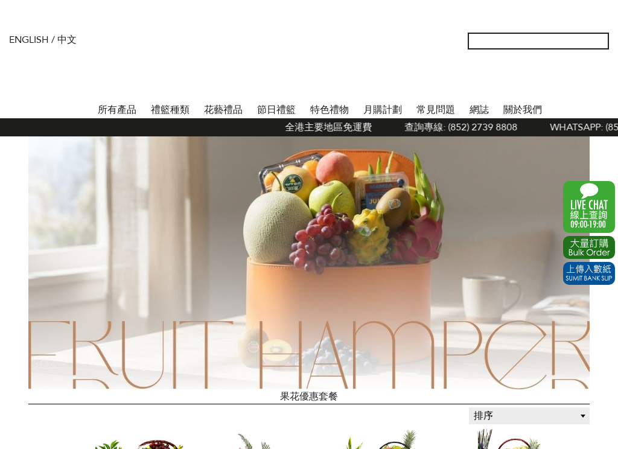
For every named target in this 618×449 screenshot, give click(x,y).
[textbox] (529, 415)
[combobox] (529, 415)
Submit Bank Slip (589, 273)
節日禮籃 (276, 109)
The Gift (309, 65)
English (29, 39)
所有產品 (117, 109)
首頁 (79, 107)
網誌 (479, 109)
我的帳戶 (542, 78)
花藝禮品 (223, 109)
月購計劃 (382, 109)
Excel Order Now (589, 247)
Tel (600, 78)
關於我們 (522, 109)
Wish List (561, 78)
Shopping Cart (581, 78)
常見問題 (435, 109)
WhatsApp (589, 207)
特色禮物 (329, 109)
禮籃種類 (170, 109)
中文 (67, 39)
